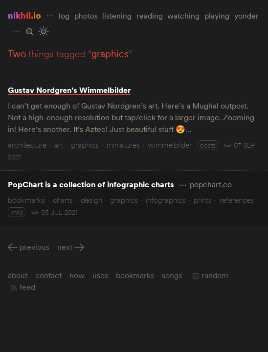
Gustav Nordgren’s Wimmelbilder (69, 90)
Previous (34, 247)
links (16, 212)
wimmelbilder (170, 145)
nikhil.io (24, 15)
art (58, 145)
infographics (166, 200)
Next (64, 247)
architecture (27, 145)
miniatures (123, 145)
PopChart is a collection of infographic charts (91, 184)
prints (203, 200)
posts (208, 145)
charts (63, 200)
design (91, 200)
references (237, 200)
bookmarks (26, 200)
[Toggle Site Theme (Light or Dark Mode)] (43, 31)
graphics (85, 145)
